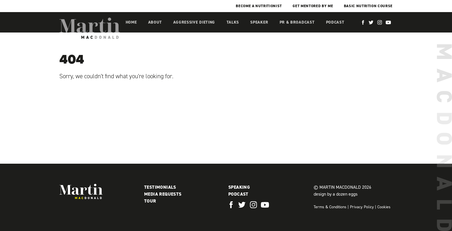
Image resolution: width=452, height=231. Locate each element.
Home (131, 22)
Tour (150, 201)
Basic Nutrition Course (368, 5)
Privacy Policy (362, 207)
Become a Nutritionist (259, 5)
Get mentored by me (313, 5)
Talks (233, 22)
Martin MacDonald (89, 28)
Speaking (239, 187)
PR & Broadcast (297, 22)
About (155, 22)
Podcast (335, 22)
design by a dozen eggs (335, 194)
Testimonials (160, 187)
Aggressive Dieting (194, 22)
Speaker (259, 22)
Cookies (384, 207)
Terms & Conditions (330, 207)
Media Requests (163, 194)
